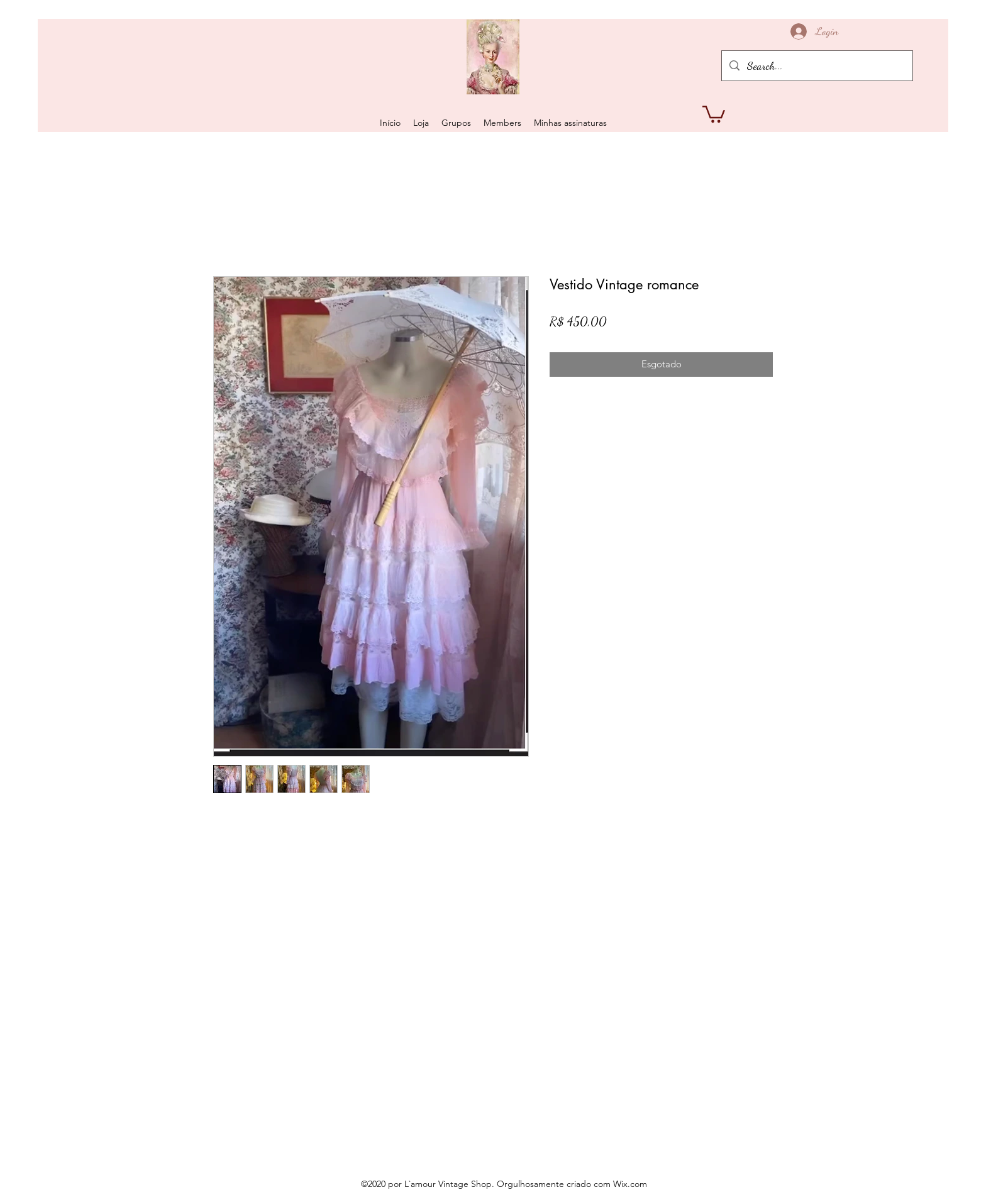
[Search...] (816, 66)
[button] (713, 113)
